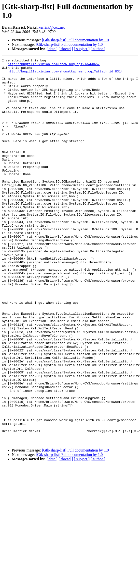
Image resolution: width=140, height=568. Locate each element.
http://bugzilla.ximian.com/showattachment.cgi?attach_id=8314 (65, 74)
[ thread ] (65, 49)
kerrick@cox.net (52, 27)
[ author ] (98, 49)
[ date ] (51, 49)
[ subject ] (82, 49)
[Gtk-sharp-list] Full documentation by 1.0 (75, 40)
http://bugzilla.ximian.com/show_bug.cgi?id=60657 (53, 65)
